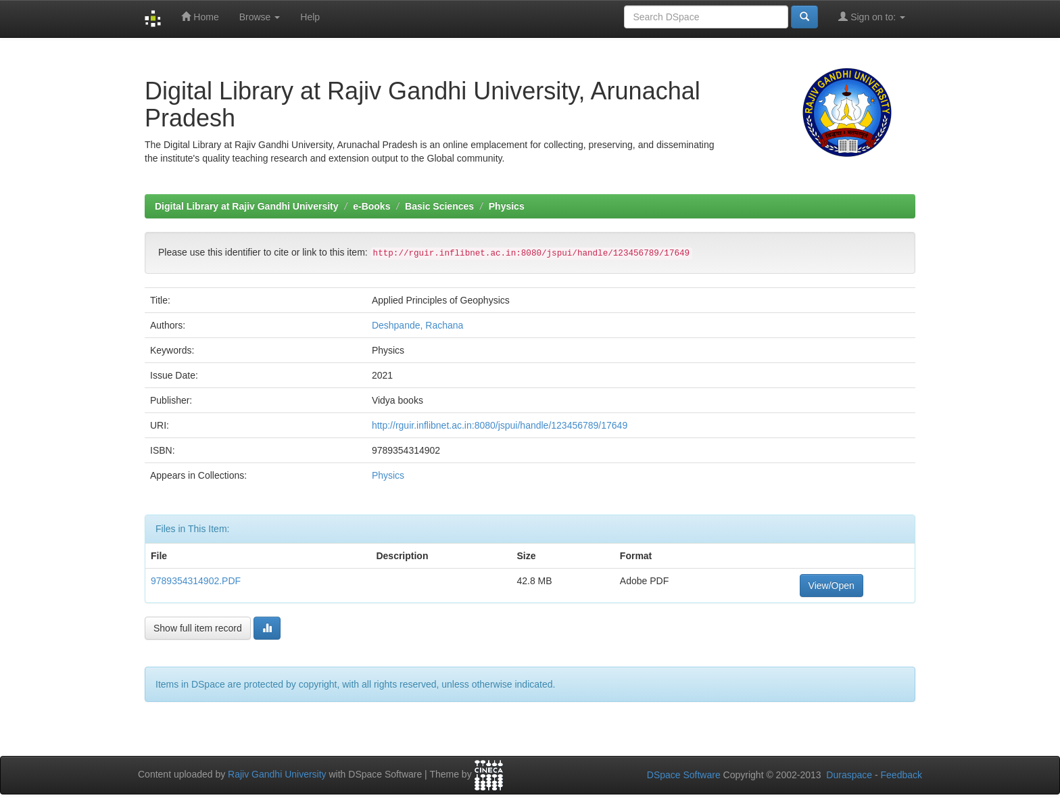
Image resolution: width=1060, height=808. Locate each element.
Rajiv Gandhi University (277, 774)
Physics (507, 206)
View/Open (831, 585)
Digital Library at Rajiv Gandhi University (247, 206)
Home (199, 16)
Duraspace (849, 774)
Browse (260, 16)
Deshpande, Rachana (417, 325)
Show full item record (197, 628)
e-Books (371, 206)
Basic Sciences (439, 206)
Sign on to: (871, 16)
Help (310, 16)
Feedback (901, 774)
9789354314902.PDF (196, 580)
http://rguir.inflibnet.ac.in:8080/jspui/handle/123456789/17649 (499, 425)
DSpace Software (684, 774)
